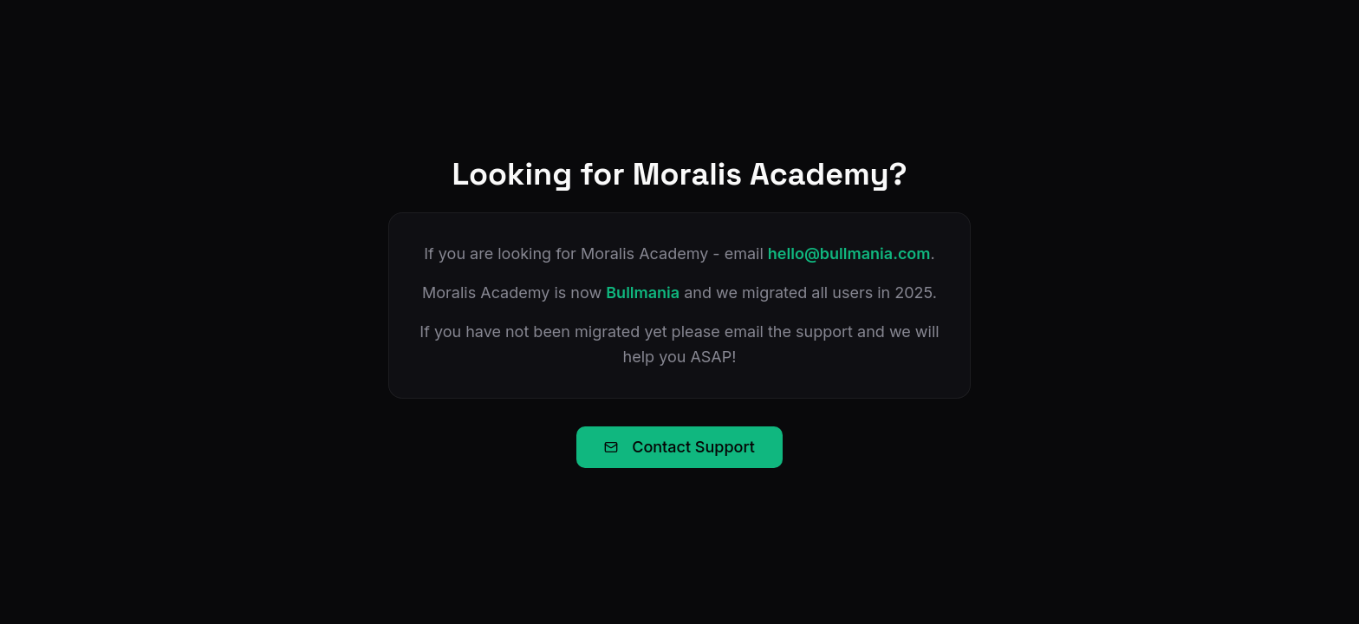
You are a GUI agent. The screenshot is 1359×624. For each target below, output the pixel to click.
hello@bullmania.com (849, 253)
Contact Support (679, 447)
